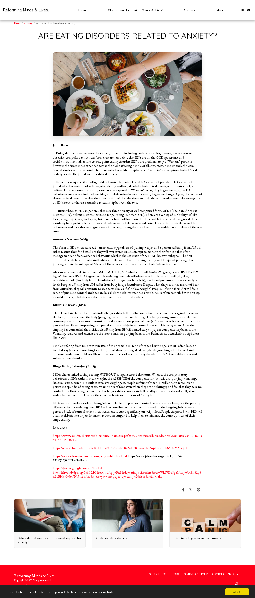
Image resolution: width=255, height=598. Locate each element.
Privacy (29, 585)
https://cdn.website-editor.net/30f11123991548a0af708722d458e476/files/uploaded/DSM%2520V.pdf (120, 448)
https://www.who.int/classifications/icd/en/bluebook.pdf (90, 456)
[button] (242, 9)
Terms (17, 585)
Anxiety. (28, 23)
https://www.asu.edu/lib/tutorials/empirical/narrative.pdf (90, 435)
